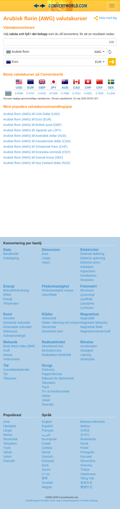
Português (87, 452)
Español (47, 426)
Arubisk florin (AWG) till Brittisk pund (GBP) (32, 125)
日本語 (85, 430)
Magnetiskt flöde (91, 327)
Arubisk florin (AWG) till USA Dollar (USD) (31, 114)
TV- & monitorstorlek (55, 391)
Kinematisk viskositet (17, 327)
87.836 (53, 93)
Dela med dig (105, 18)
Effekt (7, 294)
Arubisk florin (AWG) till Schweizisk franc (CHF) (35, 146)
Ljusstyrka (87, 303)
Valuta (46, 395)
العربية (46, 434)
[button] (55, 52)
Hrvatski (47, 482)
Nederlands (88, 439)
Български (49, 439)
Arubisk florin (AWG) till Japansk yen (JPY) (32, 130)
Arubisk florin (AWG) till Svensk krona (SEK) (33, 157)
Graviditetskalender (16, 369)
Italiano (85, 426)
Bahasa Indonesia (92, 421)
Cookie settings (89, 500)
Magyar (47, 487)
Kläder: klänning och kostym (61, 322)
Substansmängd (14, 335)
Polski (84, 448)
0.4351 (88, 93)
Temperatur (11, 303)
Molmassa (10, 331)
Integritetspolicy (71, 500)
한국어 (85, 434)
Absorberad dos (52, 346)
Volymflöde (49, 294)
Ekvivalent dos (51, 350)
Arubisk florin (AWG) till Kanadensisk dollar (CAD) (37, 141)
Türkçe (85, 469)
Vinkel (46, 400)
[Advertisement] (60, 202)
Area (45, 253)
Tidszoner (10, 378)
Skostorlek (49, 327)
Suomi (46, 469)
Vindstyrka (87, 359)
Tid (5, 374)
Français (48, 430)
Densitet (8, 318)
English (47, 421)
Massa (7, 355)
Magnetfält (87, 318)
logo (60, 5)
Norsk (84, 443)
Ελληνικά (48, 461)
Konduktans (88, 275)
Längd (46, 258)
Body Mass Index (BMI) (19, 346)
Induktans (87, 267)
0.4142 (42, 93)
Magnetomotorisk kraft (95, 331)
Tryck (45, 387)
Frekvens (48, 369)
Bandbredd (10, 253)
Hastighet (86, 350)
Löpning (85, 355)
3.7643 (99, 93)
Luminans (87, 307)
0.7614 (77, 93)
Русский (86, 456)
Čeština (47, 448)
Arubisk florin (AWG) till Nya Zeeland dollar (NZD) (36, 163)
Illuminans (87, 290)
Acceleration (88, 346)
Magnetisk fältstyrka (93, 322)
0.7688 (65, 93)
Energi (7, 299)
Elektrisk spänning (92, 258)
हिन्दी (44, 478)
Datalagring (11, 258)
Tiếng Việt (87, 478)
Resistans (87, 280)
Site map (55, 500)
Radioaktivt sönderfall (56, 355)
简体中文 (86, 482)
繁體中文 (86, 487)
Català (46, 443)
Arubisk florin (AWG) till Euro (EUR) (27, 119)
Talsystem (48, 382)
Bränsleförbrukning (16, 290)
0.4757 (31, 93)
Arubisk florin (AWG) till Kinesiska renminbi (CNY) (36, 152)
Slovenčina (87, 461)
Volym (46, 262)
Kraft (6, 350)
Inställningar (31, 500)
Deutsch (47, 456)
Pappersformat (52, 374)
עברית (46, 474)
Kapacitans (87, 271)
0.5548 (19, 93)
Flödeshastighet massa (57, 290)
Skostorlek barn (52, 331)
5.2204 (111, 93)
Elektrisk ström (90, 262)
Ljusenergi (87, 294)
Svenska (86, 465)
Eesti (45, 465)
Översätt (47, 404)
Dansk (46, 452)
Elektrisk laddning (92, 253)
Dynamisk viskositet (16, 322)
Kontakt (45, 500)
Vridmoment (11, 359)
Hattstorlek (49, 318)
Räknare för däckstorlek (58, 378)
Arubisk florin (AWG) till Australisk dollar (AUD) (34, 135)
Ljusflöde (86, 299)
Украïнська (88, 474)
